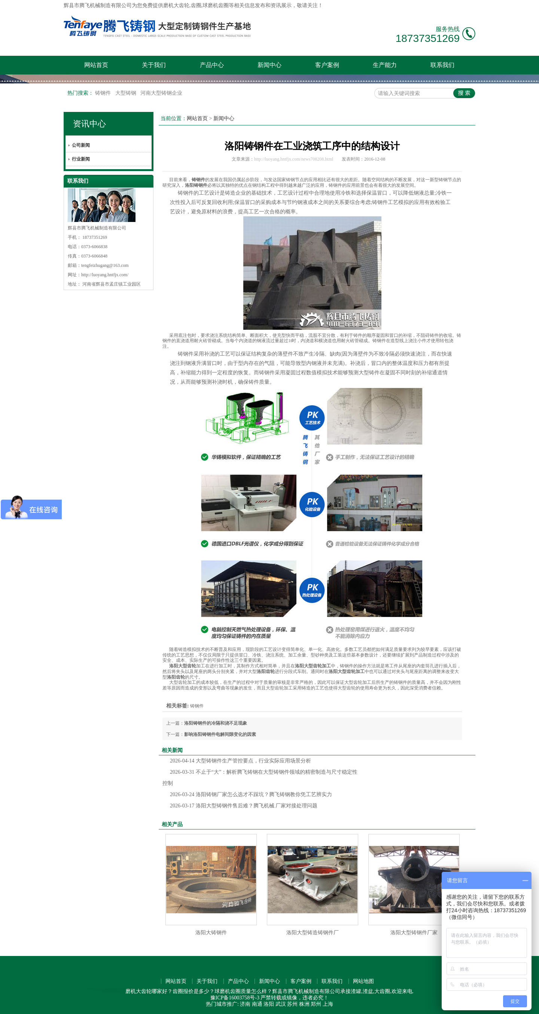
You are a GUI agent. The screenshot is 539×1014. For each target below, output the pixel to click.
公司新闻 (81, 145)
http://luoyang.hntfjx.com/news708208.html (294, 159)
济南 (245, 1004)
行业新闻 (81, 159)
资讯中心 (89, 123)
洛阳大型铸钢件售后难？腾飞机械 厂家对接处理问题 (243, 806)
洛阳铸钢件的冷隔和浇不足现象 (215, 723)
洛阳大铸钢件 (211, 932)
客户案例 (327, 65)
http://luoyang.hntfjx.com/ (104, 274)
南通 (257, 1004)
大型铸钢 (126, 93)
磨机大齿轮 (176, 5)
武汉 (280, 1004)
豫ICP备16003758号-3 (234, 998)
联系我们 (442, 65)
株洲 (304, 1004)
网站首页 (96, 65)
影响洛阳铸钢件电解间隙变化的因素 (220, 734)
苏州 (292, 1004)
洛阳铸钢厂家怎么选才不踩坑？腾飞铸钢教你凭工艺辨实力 (251, 794)
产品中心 (212, 65)
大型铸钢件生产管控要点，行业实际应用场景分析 (240, 761)
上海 (328, 1004)
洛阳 (269, 1004)
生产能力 (385, 65)
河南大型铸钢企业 (161, 93)
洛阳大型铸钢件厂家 (414, 932)
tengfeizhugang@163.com (105, 265)
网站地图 (363, 981)
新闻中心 (269, 65)
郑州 (316, 1004)
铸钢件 (103, 93)
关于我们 (154, 65)
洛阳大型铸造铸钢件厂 (312, 932)
